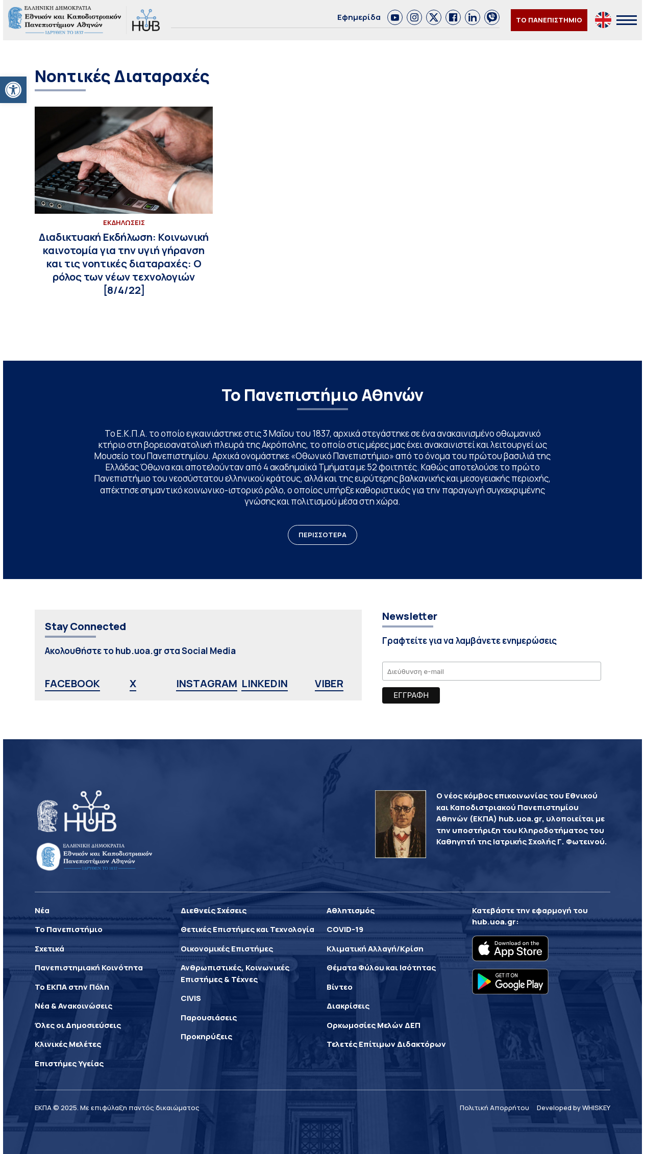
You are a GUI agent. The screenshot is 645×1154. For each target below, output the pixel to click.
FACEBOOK (72, 683)
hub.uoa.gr (494, 921)
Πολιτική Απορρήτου (494, 1107)
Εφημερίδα (359, 17)
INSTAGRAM (206, 683)
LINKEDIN (264, 683)
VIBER (329, 683)
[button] (13, 90)
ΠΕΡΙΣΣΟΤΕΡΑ (322, 534)
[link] (395, 17)
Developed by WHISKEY (573, 1107)
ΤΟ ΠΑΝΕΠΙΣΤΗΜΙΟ (549, 19)
